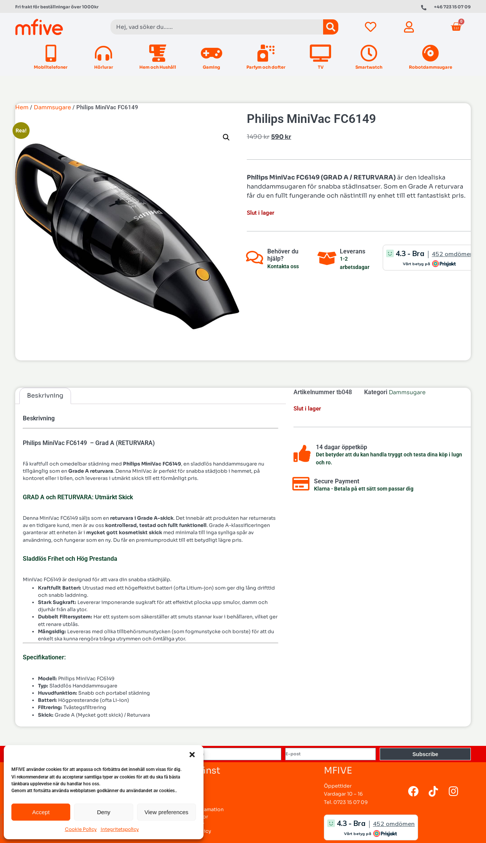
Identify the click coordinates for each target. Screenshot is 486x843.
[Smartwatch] (368, 53)
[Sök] (330, 27)
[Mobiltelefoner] (50, 53)
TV (320, 67)
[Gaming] (211, 53)
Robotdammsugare (430, 67)
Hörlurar (103, 67)
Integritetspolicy (120, 829)
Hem (21, 107)
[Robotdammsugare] (430, 53)
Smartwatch (368, 67)
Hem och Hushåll (157, 67)
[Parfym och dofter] (266, 53)
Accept (41, 812)
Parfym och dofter (266, 67)
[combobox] (216, 27)
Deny (103, 812)
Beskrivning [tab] (45, 395)
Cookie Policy (81, 829)
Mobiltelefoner (51, 67)
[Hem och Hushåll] (157, 53)
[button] (192, 754)
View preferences (167, 812)
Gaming (211, 67)
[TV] (320, 53)
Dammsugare (52, 107)
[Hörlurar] (103, 53)
